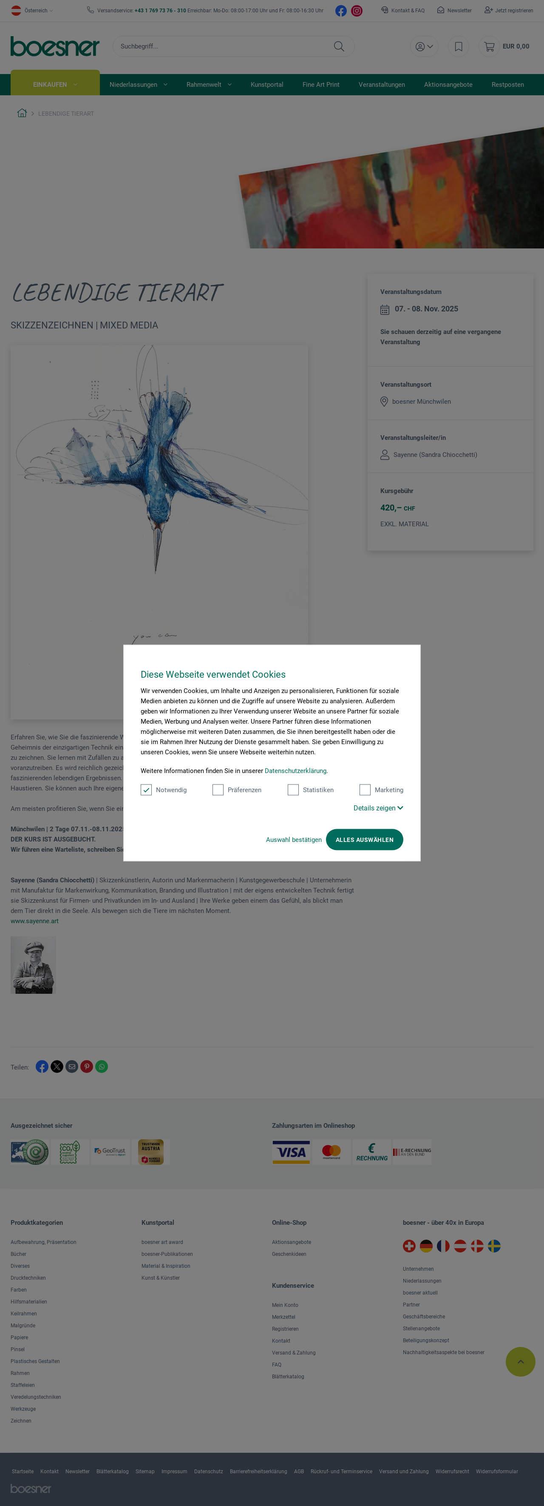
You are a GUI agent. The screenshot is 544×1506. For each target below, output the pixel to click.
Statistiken (311, 790)
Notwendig (164, 790)
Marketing (381, 790)
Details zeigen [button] (378, 808)
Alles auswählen (365, 839)
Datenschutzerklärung (295, 771)
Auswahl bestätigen (294, 840)
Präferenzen (236, 790)
